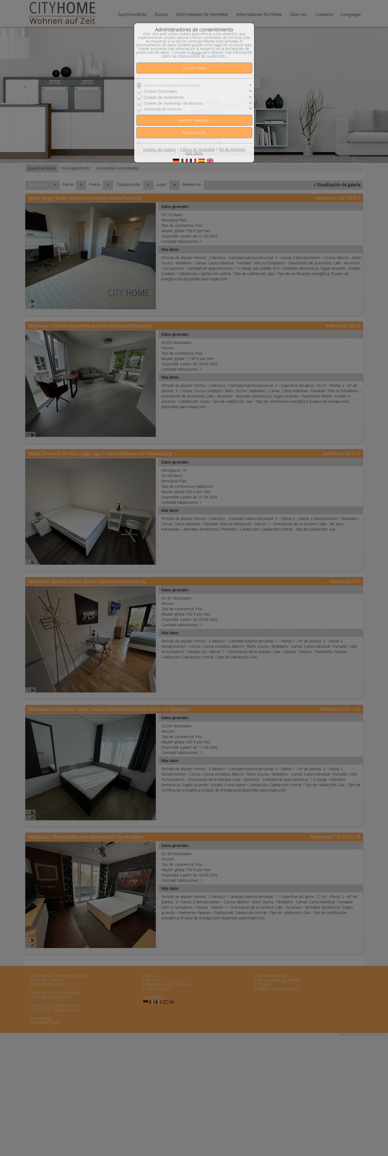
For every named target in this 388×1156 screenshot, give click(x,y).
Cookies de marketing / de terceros (173, 103)
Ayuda (196, 52)
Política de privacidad (197, 149)
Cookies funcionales (160, 91)
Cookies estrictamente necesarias (172, 85)
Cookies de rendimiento (164, 97)
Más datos (194, 152)
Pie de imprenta (232, 149)
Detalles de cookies (159, 149)
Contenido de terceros (163, 109)
